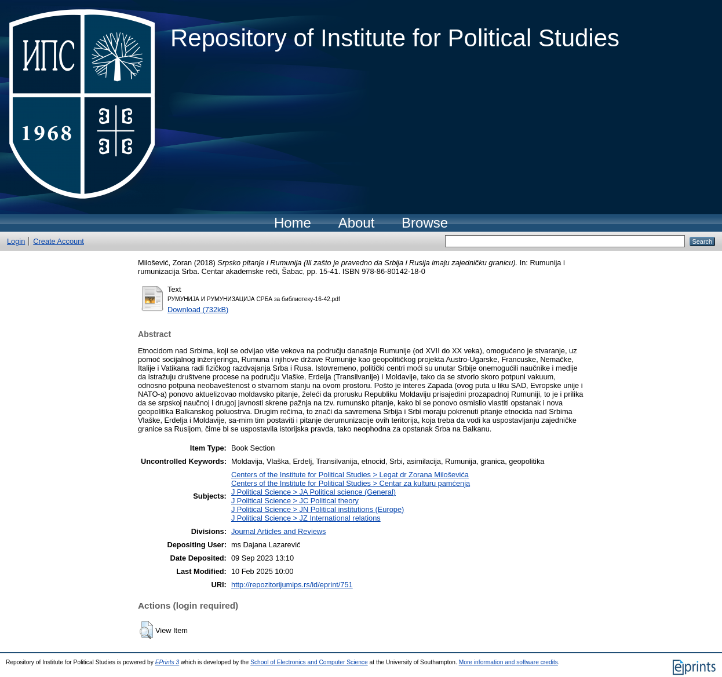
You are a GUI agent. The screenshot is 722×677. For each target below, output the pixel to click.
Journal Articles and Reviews (278, 531)
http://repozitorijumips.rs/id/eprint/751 (292, 584)
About (356, 222)
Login (16, 241)
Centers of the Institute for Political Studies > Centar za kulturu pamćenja (350, 483)
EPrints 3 (167, 662)
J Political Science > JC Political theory (295, 500)
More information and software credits (508, 662)
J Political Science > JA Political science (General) (313, 492)
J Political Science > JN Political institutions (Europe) (317, 509)
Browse (425, 222)
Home (292, 222)
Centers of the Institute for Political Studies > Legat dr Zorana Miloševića (350, 474)
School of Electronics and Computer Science (309, 662)
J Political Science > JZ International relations (306, 518)
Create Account (58, 241)
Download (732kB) (197, 309)
